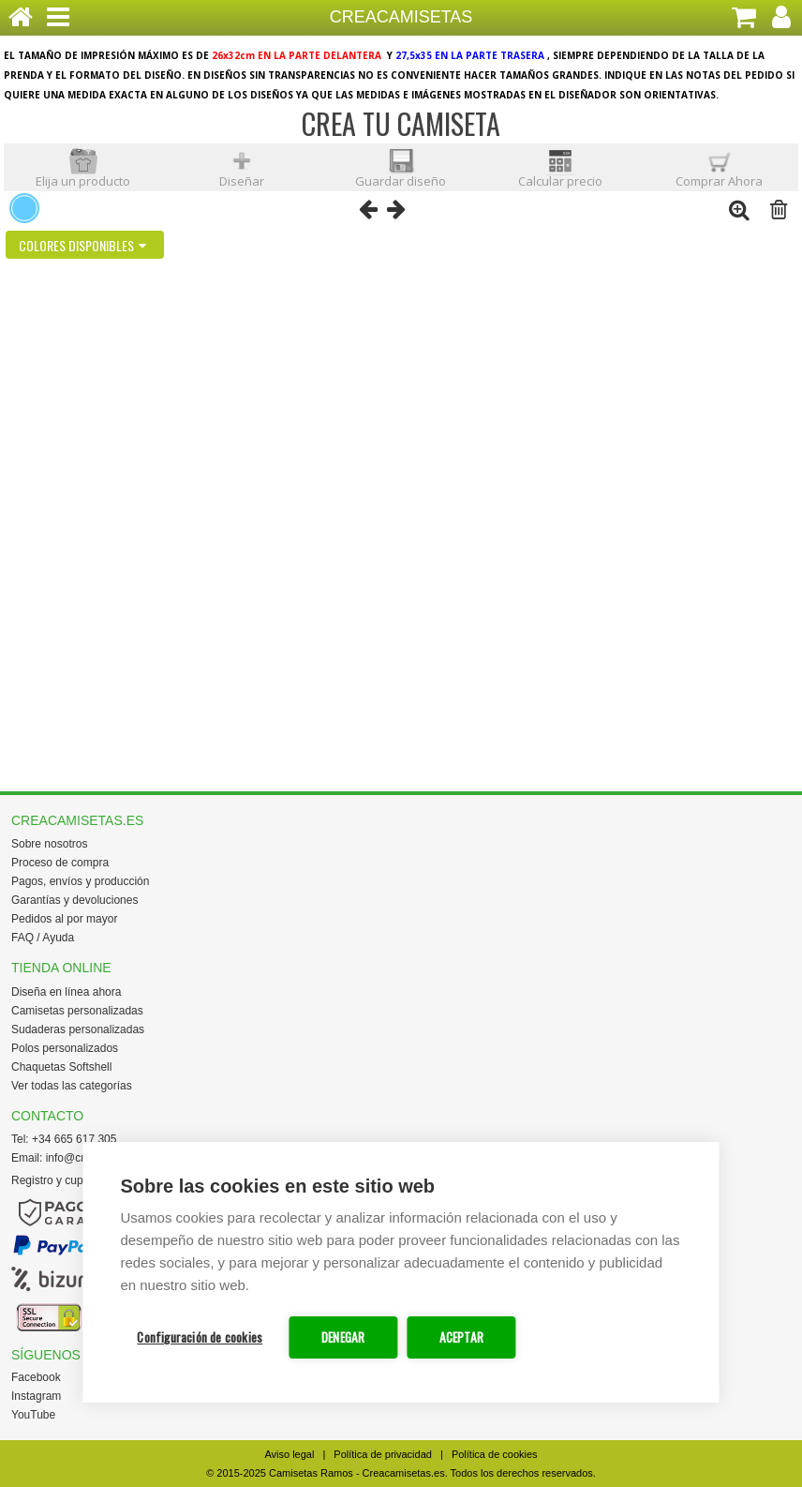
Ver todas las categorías (71, 1085)
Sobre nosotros (49, 843)
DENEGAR (342, 1337)
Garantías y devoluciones (74, 900)
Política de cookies (495, 1454)
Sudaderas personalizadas (77, 1029)
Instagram (36, 1396)
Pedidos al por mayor (64, 918)
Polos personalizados (64, 1048)
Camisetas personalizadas (77, 1010)
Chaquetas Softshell (61, 1067)
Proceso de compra (60, 862)
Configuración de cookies (199, 1337)
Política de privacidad (383, 1454)
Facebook (36, 1377)
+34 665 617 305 (74, 1139)
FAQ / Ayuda (42, 937)
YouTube (33, 1414)
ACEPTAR (461, 1337)
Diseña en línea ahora (66, 992)
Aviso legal (289, 1454)
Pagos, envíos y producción (80, 881)
